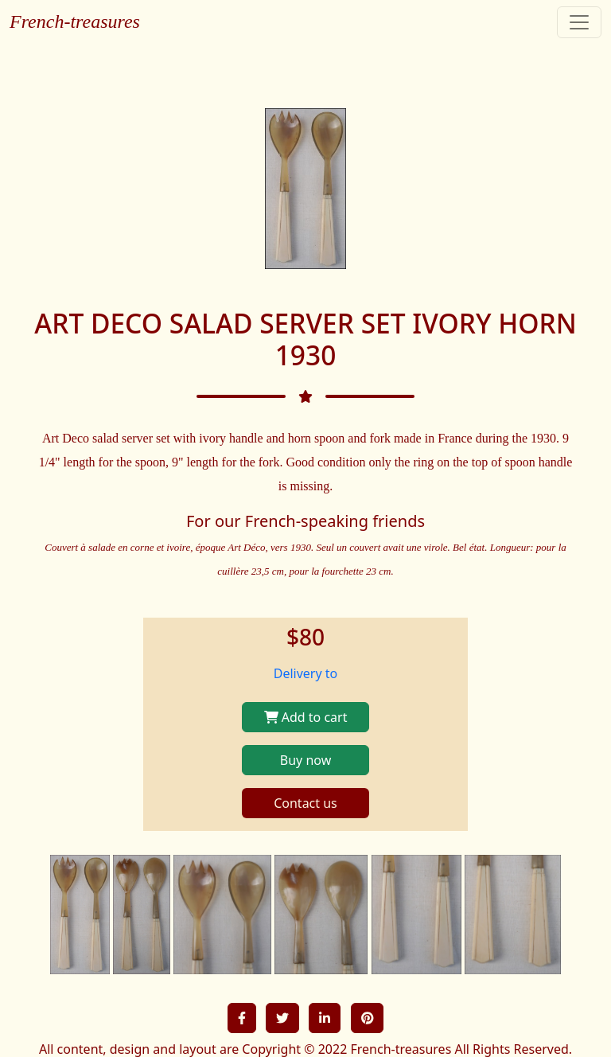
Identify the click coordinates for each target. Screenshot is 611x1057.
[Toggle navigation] (579, 22)
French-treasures (75, 21)
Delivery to (306, 673)
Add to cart (306, 717)
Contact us (305, 803)
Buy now (305, 760)
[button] (242, 1018)
